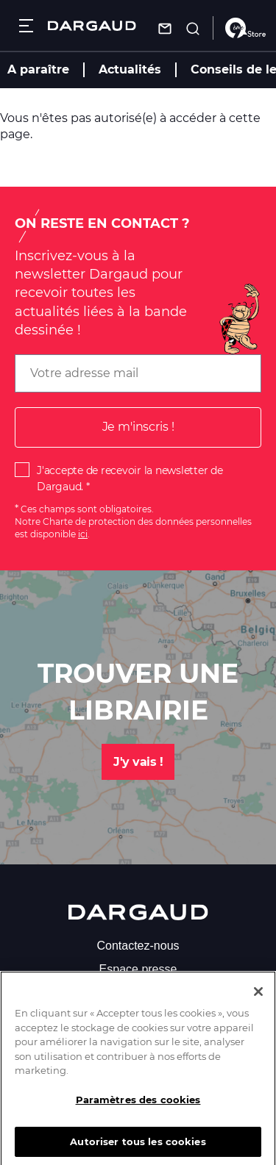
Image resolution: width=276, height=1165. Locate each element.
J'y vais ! (138, 762)
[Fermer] (258, 999)
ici (83, 534)
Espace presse (138, 969)
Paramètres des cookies (138, 1107)
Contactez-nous (137, 945)
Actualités (130, 69)
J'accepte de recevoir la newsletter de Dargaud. (130, 478)
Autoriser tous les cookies (137, 1149)
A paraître (38, 69)
